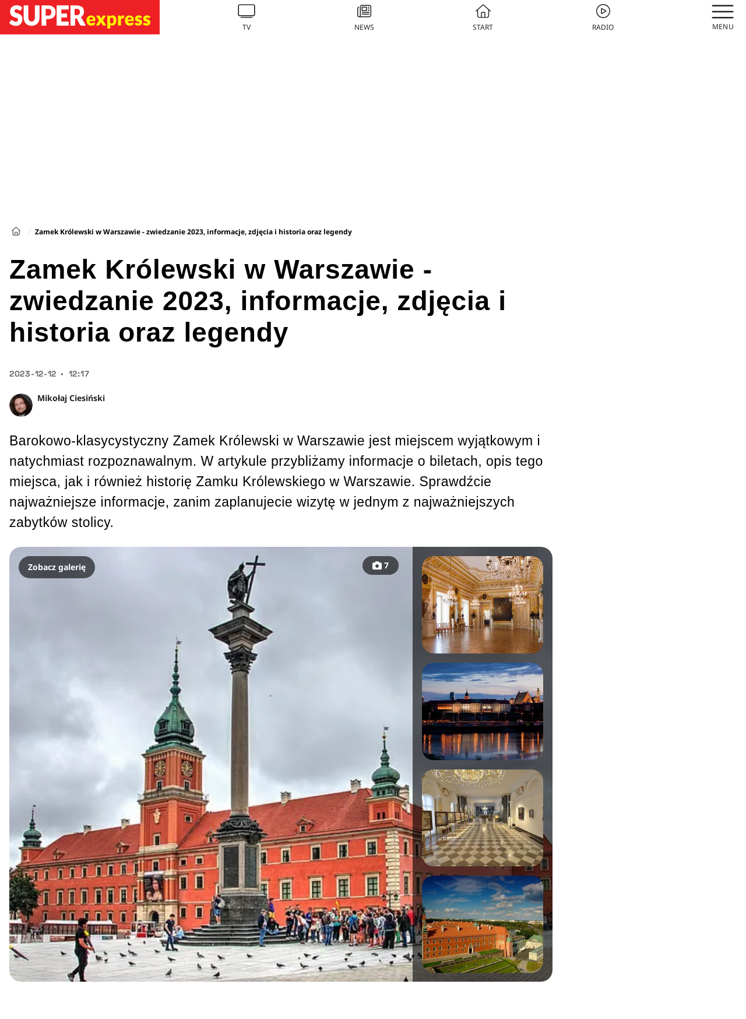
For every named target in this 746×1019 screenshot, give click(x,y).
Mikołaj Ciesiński (71, 397)
